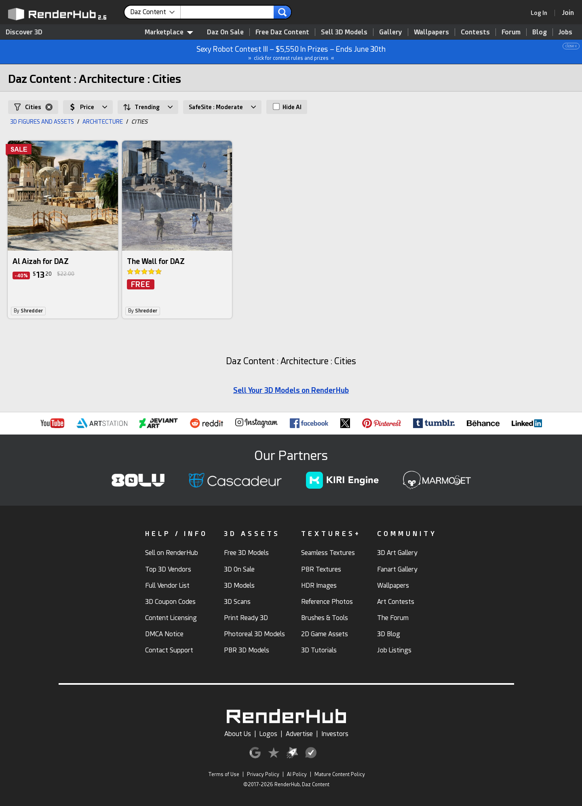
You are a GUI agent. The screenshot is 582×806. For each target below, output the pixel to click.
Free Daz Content (282, 32)
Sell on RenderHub (171, 553)
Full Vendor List (167, 585)
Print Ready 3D (246, 618)
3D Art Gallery (397, 553)
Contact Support (169, 650)
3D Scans (237, 602)
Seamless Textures (328, 553)
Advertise (299, 734)
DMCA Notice (164, 634)
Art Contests (395, 602)
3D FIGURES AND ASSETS (42, 121)
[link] (541, 13)
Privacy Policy (263, 774)
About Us (237, 734)
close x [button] (571, 46)
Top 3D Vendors (168, 569)
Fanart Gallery (397, 569)
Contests (475, 32)
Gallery (390, 32)
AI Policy (297, 774)
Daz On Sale (225, 32)
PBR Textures (321, 569)
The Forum (393, 618)
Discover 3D (24, 32)
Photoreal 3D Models (254, 634)
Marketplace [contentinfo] (169, 32)
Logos (268, 734)
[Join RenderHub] (568, 13)
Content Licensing (171, 618)
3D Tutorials (319, 650)
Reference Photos (327, 602)
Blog (539, 32)
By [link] (28, 311)
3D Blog (388, 634)
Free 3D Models (246, 553)
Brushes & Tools (324, 618)
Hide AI (287, 106)
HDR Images (319, 585)
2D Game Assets (324, 634)
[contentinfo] (155, 12)
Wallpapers (431, 32)
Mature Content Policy (339, 774)
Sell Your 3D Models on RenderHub (291, 390)
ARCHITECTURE (102, 121)
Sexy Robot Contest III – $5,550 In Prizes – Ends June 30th (291, 52)
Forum (511, 32)
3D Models (239, 585)
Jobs (565, 32)
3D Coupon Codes (170, 602)
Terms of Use (223, 774)
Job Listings (394, 650)
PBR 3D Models (246, 650)
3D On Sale (239, 569)
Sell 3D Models (344, 32)
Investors (334, 734)
